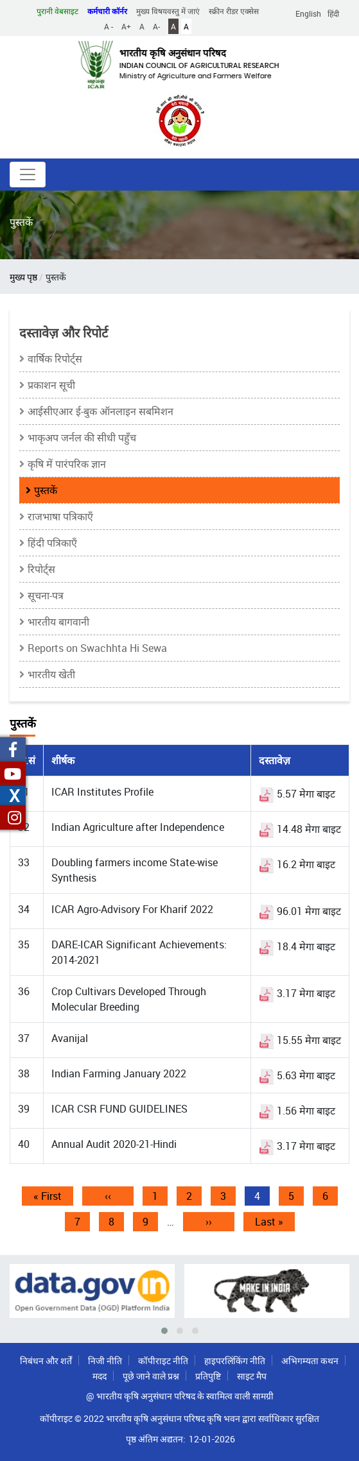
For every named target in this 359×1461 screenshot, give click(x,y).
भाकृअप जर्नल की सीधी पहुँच (82, 438)
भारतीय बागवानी (58, 622)
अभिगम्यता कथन (309, 1360)
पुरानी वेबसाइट (57, 11)
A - (108, 26)
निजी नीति (105, 1360)
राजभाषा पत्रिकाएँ (60, 516)
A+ (126, 26)
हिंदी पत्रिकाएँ (52, 543)
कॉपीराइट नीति (163, 1360)
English (308, 13)
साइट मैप (252, 1376)
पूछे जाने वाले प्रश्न (151, 1376)
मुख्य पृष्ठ (23, 277)
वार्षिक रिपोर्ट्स (55, 359)
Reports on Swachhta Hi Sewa (97, 648)
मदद (99, 1376)
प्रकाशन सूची (51, 385)
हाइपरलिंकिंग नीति (234, 1360)
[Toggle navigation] (28, 174)
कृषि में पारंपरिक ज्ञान (67, 464)
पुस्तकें (45, 490)
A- (156, 26)
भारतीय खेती (51, 674)
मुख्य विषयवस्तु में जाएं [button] (168, 11)
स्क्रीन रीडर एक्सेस (234, 11)
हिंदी (333, 13)
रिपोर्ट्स (41, 569)
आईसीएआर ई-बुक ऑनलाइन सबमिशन (100, 411)
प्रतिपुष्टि (208, 1376)
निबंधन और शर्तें (46, 1360)
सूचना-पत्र (46, 595)
